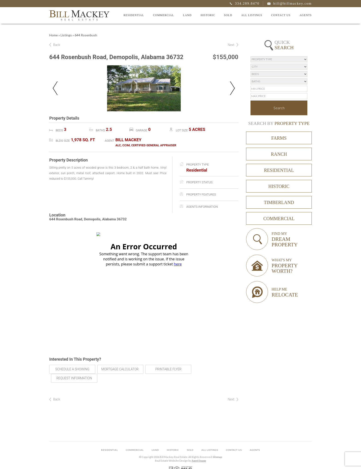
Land (187, 15)
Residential (133, 15)
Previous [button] (55, 88)
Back (56, 45)
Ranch (279, 154)
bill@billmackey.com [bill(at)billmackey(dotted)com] (292, 3)
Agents (306, 15)
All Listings (251, 15)
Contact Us (281, 15)
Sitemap (217, 447)
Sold (228, 15)
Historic (208, 15)
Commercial (163, 15)
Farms (278, 138)
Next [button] (232, 88)
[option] (143, 88)
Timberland (279, 202)
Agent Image (199, 451)
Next (231, 45)
